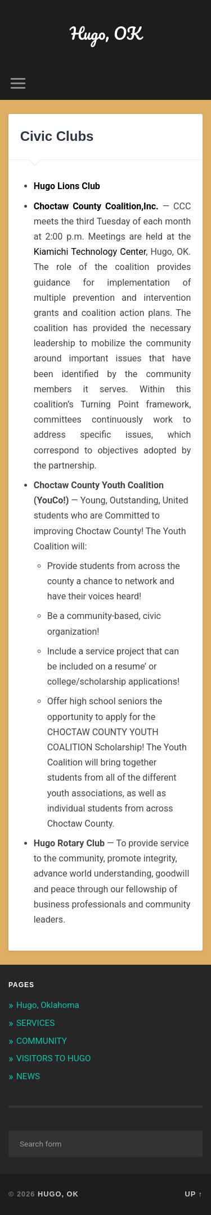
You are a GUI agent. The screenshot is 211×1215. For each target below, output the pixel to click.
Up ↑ (194, 1194)
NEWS (28, 1076)
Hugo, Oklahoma (47, 1005)
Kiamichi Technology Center (90, 251)
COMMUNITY (41, 1041)
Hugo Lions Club (67, 186)
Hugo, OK (105, 33)
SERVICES (35, 1023)
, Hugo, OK (111, 251)
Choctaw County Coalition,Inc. (96, 206)
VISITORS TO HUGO (53, 1058)
